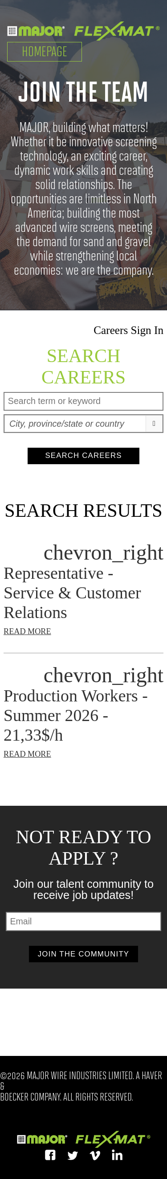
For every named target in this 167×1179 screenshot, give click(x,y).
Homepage (44, 51)
